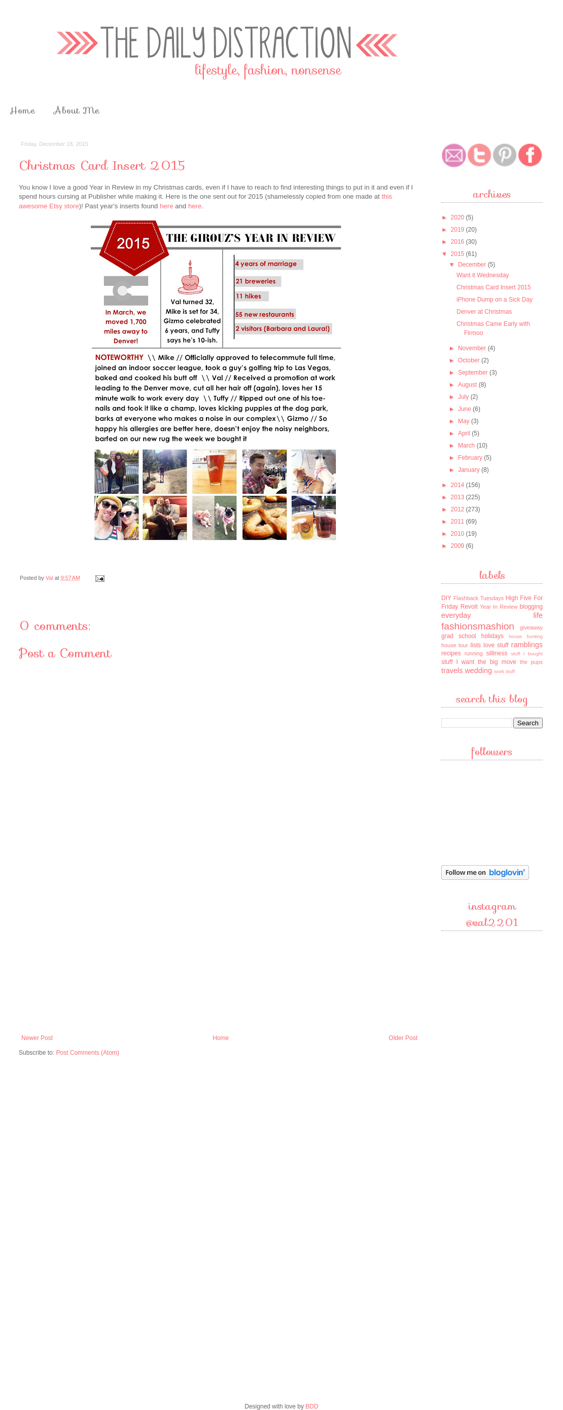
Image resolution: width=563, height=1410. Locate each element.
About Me (76, 110)
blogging (531, 606)
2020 (458, 217)
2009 (458, 545)
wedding (478, 670)
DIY (446, 598)
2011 (458, 521)
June (465, 409)
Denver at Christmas (484, 311)
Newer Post (37, 1038)
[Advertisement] (220, 953)
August (468, 384)
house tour (454, 645)
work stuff (504, 671)
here (166, 206)
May (464, 421)
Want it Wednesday (482, 275)
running (474, 653)
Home (22, 110)
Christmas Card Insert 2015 (493, 287)
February (471, 457)
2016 (458, 241)
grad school (458, 636)
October (469, 360)
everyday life (492, 615)
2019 (458, 229)
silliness (496, 653)
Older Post (403, 1038)
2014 (458, 485)
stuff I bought (527, 653)
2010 (458, 533)
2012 (458, 509)
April (465, 433)
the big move (497, 661)
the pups (531, 662)
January (469, 469)
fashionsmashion (477, 626)
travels (452, 670)
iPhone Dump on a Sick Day (494, 299)
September (473, 372)
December (473, 264)
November (473, 348)
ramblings (527, 645)
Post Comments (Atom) (87, 1052)
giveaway (531, 627)
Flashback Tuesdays (478, 598)
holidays (492, 636)
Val (50, 578)
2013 (458, 497)
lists (475, 645)
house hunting (526, 636)
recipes (451, 653)
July (464, 396)
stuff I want (457, 661)
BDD (311, 1406)
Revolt (469, 606)
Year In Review (498, 607)
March (467, 445)
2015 (458, 253)
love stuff (496, 645)
